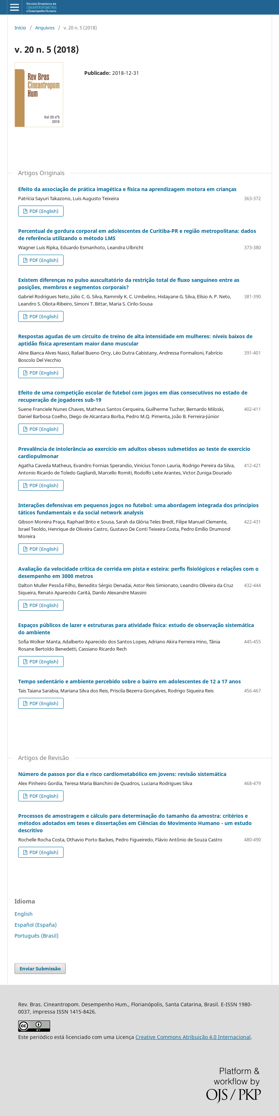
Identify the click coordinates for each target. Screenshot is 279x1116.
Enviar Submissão (40, 968)
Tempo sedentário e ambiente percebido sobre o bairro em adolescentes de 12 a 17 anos (129, 681)
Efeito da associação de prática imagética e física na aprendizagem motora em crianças (127, 189)
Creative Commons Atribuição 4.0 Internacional (193, 1037)
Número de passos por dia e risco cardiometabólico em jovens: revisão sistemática (122, 774)
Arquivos (44, 27)
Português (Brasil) (36, 935)
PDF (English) (43, 211)
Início (20, 27)
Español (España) (36, 924)
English (24, 913)
